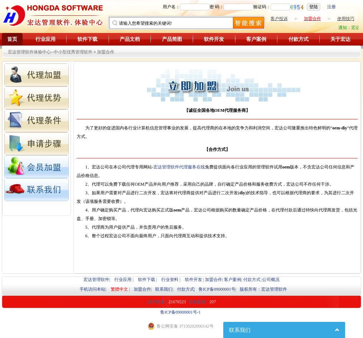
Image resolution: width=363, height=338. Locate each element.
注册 (331, 6)
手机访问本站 (92, 289)
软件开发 (214, 39)
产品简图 (172, 39)
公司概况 (271, 279)
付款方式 (298, 39)
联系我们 (163, 289)
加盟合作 (105, 51)
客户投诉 (279, 18)
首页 (12, 39)
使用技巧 (345, 18)
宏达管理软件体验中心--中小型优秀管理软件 (50, 51)
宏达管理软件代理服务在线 (179, 167)
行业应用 (45, 39)
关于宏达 (340, 39)
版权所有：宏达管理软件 (263, 289)
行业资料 (169, 279)
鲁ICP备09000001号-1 (180, 312)
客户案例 (256, 39)
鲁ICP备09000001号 (217, 289)
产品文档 (130, 39)
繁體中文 (119, 289)
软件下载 (87, 39)
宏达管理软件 (96, 279)
